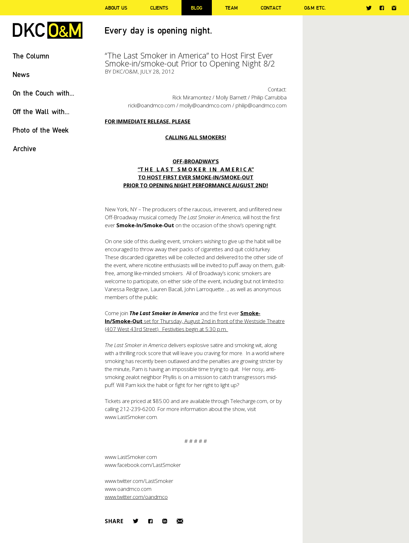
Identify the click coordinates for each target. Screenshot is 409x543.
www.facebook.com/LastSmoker (143, 465)
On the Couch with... (43, 93)
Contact (271, 7)
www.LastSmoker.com (131, 457)
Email (180, 521)
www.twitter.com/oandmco (136, 496)
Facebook (381, 7)
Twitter (369, 8)
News (21, 74)
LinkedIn (164, 521)
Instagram (394, 8)
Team (231, 7)
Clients (159, 7)
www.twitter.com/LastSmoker (139, 481)
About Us (116, 7)
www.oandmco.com (128, 489)
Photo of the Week (41, 130)
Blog (196, 7)
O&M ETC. (315, 7)
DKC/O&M (47, 30)
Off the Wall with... (41, 111)
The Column (31, 55)
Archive (24, 148)
